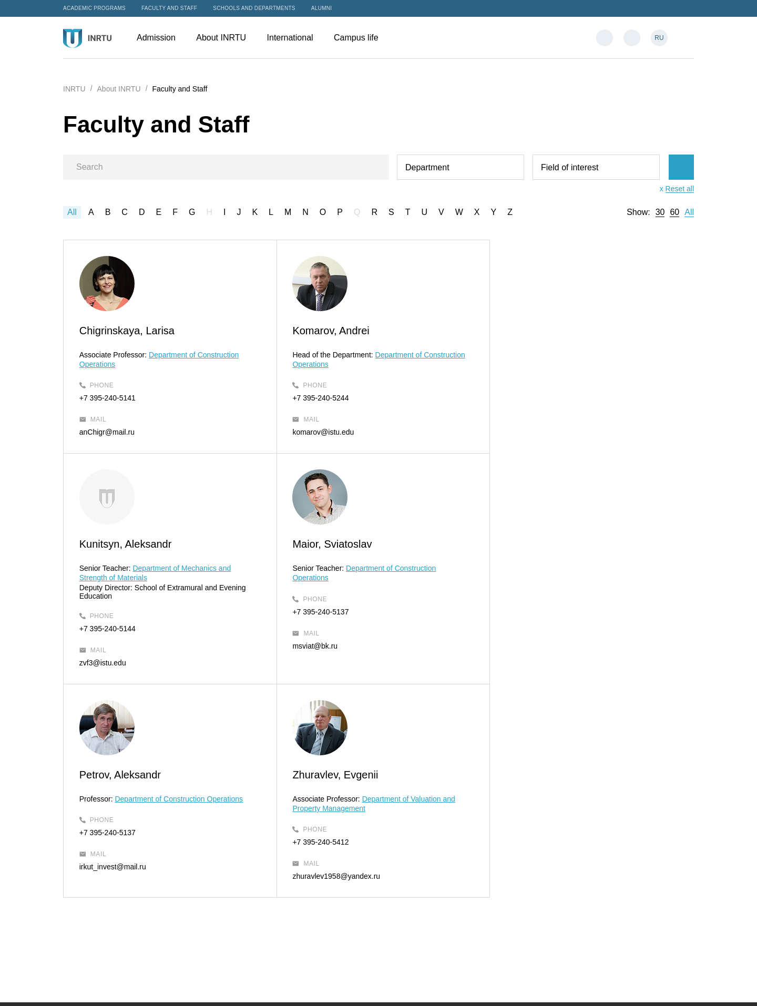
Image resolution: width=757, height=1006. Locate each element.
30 (660, 212)
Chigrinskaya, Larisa (127, 330)
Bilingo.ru (678, 986)
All (72, 212)
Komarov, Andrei (327, 330)
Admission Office (420, 834)
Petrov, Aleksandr (330, 561)
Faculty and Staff (169, 8)
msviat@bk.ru (102, 663)
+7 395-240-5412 (527, 628)
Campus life (361, 37)
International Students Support (443, 900)
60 (674, 212)
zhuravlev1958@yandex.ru (543, 663)
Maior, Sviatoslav (119, 561)
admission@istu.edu (426, 861)
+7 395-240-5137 (107, 628)
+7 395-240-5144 (527, 414)
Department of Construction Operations (389, 585)
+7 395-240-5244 (317, 398)
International (295, 37)
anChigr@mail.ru (107, 432)
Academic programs (94, 8)
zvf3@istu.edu (522, 449)
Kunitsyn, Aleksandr (545, 330)
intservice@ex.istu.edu (430, 914)
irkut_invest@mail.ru (322, 653)
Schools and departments (254, 8)
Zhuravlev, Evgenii (542, 561)
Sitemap (349, 986)
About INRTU (226, 37)
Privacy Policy (392, 986)
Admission (161, 37)
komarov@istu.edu (320, 432)
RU (658, 38)
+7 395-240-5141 (107, 398)
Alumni (321, 8)
